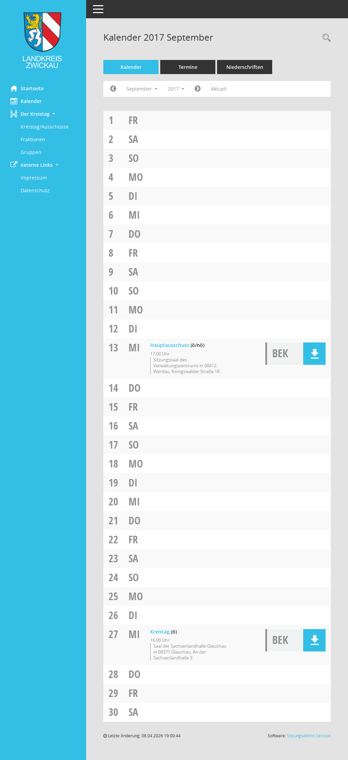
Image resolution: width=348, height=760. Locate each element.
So (134, 158)
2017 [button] (176, 88)
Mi (134, 215)
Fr (133, 120)
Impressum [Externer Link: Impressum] (34, 177)
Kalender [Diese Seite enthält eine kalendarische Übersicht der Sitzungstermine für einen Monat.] (26, 100)
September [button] (141, 88)
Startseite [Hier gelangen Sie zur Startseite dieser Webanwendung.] (27, 88)
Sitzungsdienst (309, 736)
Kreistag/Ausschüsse (45, 126)
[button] (43, 113)
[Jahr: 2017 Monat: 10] (198, 89)
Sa (133, 139)
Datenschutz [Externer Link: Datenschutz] (35, 190)
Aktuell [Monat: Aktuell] (219, 88)
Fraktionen (33, 139)
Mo (136, 177)
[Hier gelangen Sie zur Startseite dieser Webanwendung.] (43, 40)
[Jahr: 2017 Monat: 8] (113, 89)
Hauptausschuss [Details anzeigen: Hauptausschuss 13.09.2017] (169, 345)
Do (135, 234)
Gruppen (31, 152)
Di (133, 196)
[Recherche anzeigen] (325, 38)
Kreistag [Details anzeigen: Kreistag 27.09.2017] (160, 631)
